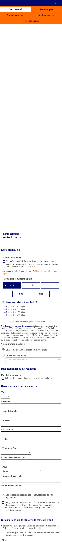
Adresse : (6, 420)
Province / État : (10, 448)
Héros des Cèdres (31, 21)
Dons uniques (46, 9)
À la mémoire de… (15, 15)
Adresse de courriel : (12, 476)
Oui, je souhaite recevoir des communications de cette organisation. (30, 496)
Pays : (5, 467)
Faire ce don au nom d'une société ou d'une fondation (28, 378)
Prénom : (6, 401)
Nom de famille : (10, 411)
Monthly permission (12, 257)
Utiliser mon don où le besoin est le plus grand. (27, 350)
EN (50, 3)
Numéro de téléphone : (12, 485)
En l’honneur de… (46, 15)
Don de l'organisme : (11, 375)
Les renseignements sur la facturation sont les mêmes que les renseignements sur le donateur (33, 533)
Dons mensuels (16, 9)
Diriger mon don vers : (16, 355)
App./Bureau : (8, 429)
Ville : (5, 439)
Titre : (4, 392)
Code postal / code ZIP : (13, 457)
